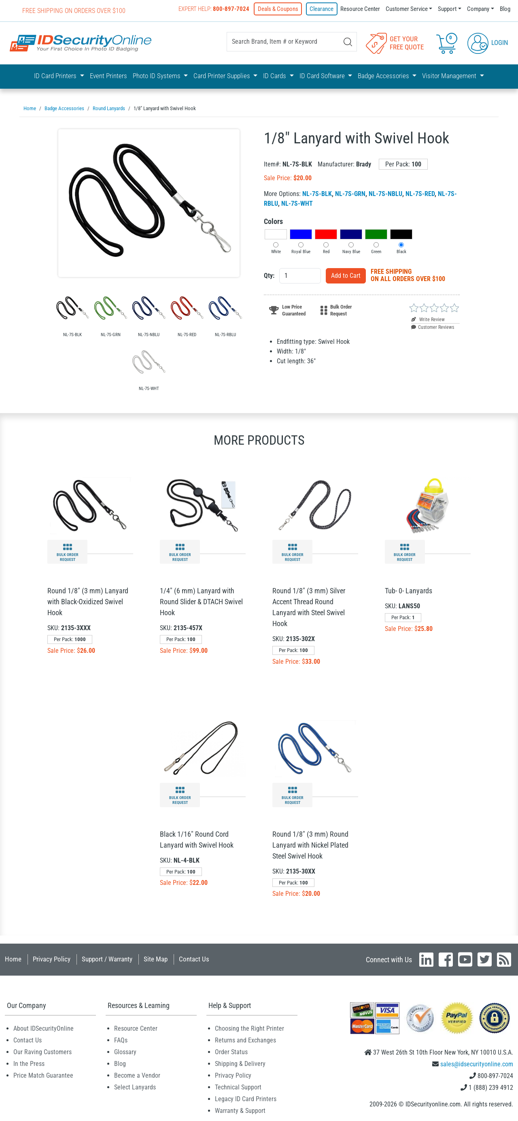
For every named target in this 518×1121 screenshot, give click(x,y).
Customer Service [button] (407, 9)
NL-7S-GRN (350, 193)
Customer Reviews (432, 326)
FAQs (120, 1039)
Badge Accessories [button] (384, 76)
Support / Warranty (107, 958)
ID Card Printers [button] (56, 76)
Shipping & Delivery (240, 1063)
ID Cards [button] (275, 76)
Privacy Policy (51, 958)
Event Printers (108, 76)
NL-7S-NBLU (385, 193)
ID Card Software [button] (322, 76)
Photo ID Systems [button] (157, 76)
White (276, 251)
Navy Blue (351, 251)
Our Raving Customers (42, 1051)
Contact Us (194, 958)
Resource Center (360, 9)
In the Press (29, 1063)
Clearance (322, 9)
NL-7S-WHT (297, 203)
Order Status (231, 1051)
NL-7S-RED (420, 193)
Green (376, 251)
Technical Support (238, 1086)
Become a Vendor (137, 1074)
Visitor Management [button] (450, 76)
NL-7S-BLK (317, 193)
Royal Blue (300, 251)
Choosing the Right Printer (249, 1027)
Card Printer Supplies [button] (222, 76)
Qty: (269, 275)
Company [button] (478, 9)
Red (326, 251)
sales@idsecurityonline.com (476, 1063)
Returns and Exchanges (245, 1039)
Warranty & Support (240, 1110)
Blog (505, 9)
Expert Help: (215, 9)
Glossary (125, 1051)
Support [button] (447, 9)
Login (487, 42)
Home (13, 958)
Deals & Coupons (279, 9)
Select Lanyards (135, 1086)
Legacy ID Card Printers (245, 1098)
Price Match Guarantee (43, 1074)
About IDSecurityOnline (43, 1027)
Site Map (156, 958)
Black (401, 251)
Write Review (428, 319)
